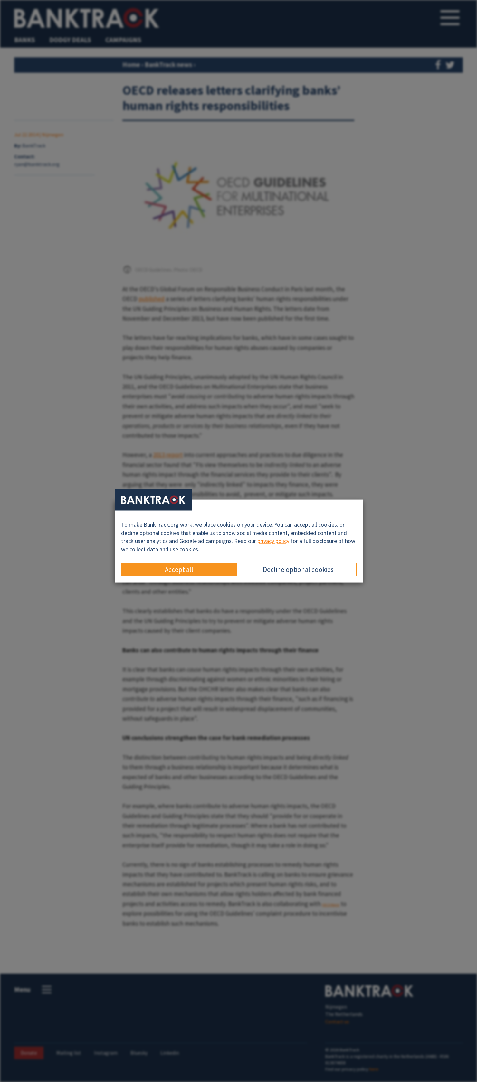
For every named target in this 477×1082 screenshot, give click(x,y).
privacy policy (273, 541)
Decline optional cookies (298, 569)
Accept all (179, 569)
